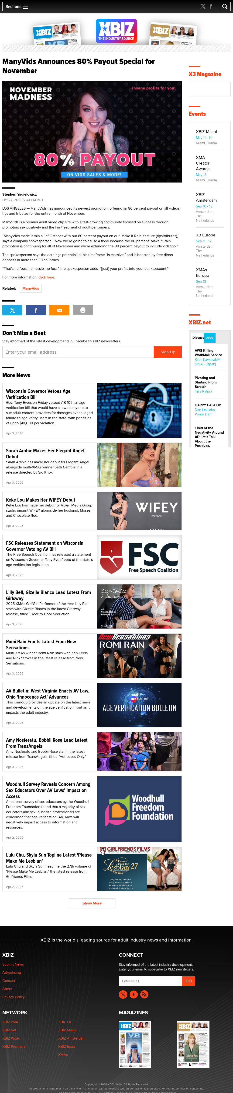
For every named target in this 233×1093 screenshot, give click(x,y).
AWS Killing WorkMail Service (208, 353)
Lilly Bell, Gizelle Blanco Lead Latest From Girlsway (48, 595)
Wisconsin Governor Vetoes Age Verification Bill (38, 394)
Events (197, 113)
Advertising (11, 972)
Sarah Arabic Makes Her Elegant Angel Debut (45, 453)
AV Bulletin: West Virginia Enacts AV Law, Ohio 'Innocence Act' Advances (47, 693)
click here (46, 277)
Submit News (13, 964)
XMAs (63, 1054)
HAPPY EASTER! (208, 405)
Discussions (197, 337)
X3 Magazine (205, 74)
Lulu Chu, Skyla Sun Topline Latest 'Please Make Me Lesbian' (49, 858)
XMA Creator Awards (202, 163)
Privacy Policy (13, 997)
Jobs (209, 337)
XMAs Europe (202, 272)
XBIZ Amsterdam (206, 197)
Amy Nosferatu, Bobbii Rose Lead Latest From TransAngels (47, 743)
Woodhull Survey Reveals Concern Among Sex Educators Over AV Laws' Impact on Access (48, 790)
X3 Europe (205, 235)
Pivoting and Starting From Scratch (206, 382)
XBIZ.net (200, 322)
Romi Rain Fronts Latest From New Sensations (41, 644)
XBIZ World (11, 1038)
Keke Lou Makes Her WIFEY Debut (40, 499)
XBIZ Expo (66, 1046)
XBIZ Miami (206, 131)
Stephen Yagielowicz (19, 194)
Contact (8, 980)
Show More (92, 903)
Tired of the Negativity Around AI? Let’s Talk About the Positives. (209, 436)
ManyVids (30, 288)
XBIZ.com (10, 1022)
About (7, 988)
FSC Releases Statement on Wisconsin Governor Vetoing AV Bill (44, 546)
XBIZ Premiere (14, 1046)
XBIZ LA (64, 1022)
